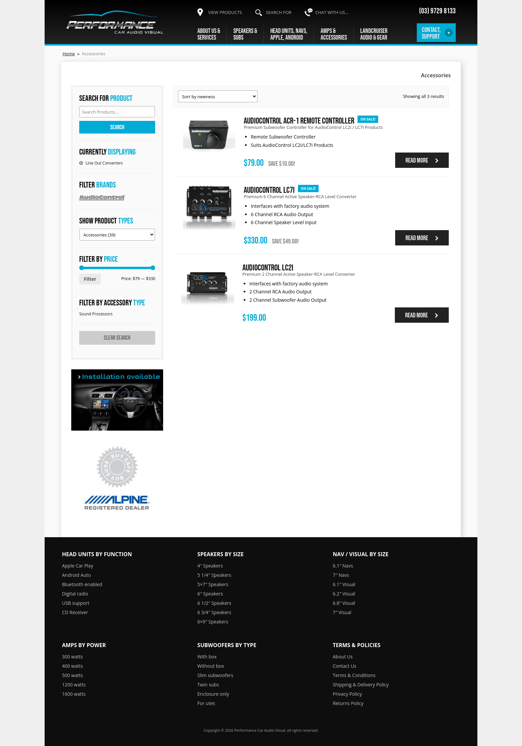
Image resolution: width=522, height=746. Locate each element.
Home (69, 54)
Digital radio (75, 593)
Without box (210, 666)
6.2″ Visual (344, 593)
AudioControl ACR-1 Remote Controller (299, 120)
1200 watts (74, 684)
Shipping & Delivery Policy (361, 684)
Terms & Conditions (354, 675)
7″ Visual (342, 612)
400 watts (72, 666)
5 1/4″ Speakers (214, 575)
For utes (206, 703)
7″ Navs (341, 575)
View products (225, 12)
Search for (279, 12)
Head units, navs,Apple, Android (288, 34)
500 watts (72, 675)
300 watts (72, 656)
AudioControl (117, 197)
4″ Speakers (210, 565)
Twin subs (208, 684)
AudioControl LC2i (267, 267)
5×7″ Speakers (212, 584)
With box (207, 656)
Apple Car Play (77, 565)
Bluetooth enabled (82, 584)
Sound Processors (96, 314)
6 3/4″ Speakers (214, 612)
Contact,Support (431, 33)
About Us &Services (208, 34)
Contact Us (344, 666)
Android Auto (76, 575)
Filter (90, 279)
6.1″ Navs (343, 565)
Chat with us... (331, 12)
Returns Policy (348, 703)
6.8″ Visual (344, 603)
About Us (343, 656)
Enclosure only (213, 694)
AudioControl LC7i (269, 189)
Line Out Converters (104, 163)
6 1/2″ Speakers (214, 603)
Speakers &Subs (245, 34)
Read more (422, 160)
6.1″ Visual (344, 584)
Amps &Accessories (334, 34)
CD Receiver (75, 612)
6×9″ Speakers (212, 621)
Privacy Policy (347, 694)
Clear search (117, 337)
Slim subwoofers (215, 675)
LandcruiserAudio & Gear (374, 34)
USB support (75, 603)
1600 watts (74, 694)
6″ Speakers (210, 593)
